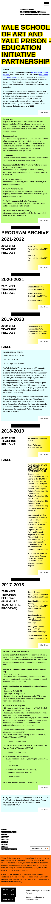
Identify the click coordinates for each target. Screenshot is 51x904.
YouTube (4, 842)
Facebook (5, 839)
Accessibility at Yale (9, 849)
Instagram (5, 837)
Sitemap (4, 847)
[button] (44, 112)
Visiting (4, 834)
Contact (4, 844)
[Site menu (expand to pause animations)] (47, 3)
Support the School (8, 832)
